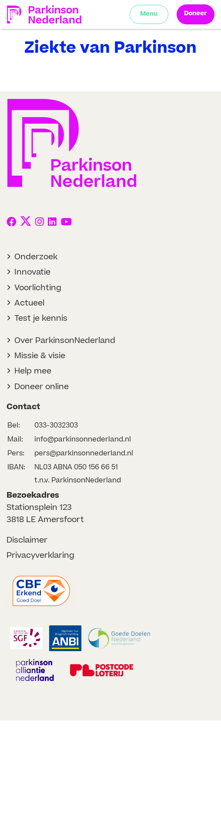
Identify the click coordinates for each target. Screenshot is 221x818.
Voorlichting (37, 287)
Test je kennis (40, 318)
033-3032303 (56, 425)
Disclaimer (27, 540)
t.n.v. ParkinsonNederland (77, 480)
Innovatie (32, 272)
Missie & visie (39, 355)
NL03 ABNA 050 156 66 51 (76, 467)
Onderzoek (35, 256)
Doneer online (41, 386)
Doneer (195, 13)
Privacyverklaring (40, 555)
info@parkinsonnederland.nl (82, 439)
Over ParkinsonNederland (64, 340)
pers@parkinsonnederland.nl (83, 453)
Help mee (32, 371)
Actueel (29, 303)
